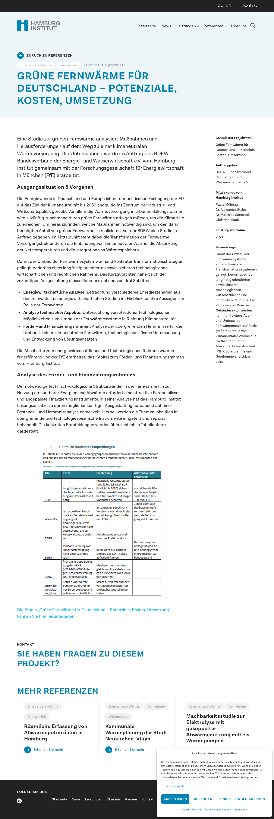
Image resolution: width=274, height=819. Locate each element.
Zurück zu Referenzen (49, 55)
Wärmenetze (118, 717)
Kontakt (250, 5)
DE (220, 5)
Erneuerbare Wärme (36, 65)
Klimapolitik (37, 717)
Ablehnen (203, 799)
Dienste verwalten (175, 786)
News (166, 26)
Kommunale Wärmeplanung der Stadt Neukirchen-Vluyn (136, 733)
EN (228, 5)
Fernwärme (68, 65)
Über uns (239, 26)
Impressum (240, 809)
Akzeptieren (175, 799)
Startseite (147, 26)
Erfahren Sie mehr (48, 750)
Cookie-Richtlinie (192, 809)
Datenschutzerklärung (218, 809)
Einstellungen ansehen (242, 799)
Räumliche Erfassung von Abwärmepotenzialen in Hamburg (56, 733)
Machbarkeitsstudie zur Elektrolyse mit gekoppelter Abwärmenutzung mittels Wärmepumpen (218, 728)
